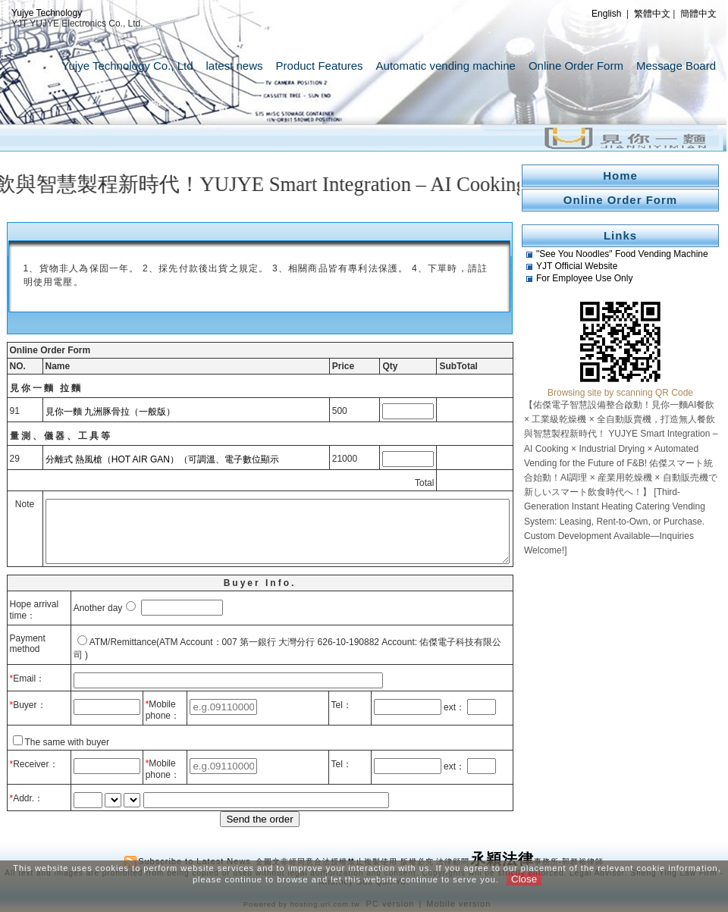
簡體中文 (698, 13)
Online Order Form (576, 65)
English (606, 13)
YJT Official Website (576, 266)
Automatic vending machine (446, 65)
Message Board (676, 65)
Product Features (319, 65)
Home (620, 175)
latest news (234, 65)
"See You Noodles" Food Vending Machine (622, 254)
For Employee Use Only (584, 278)
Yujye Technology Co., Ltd (127, 65)
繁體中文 (652, 13)
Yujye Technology (46, 13)
